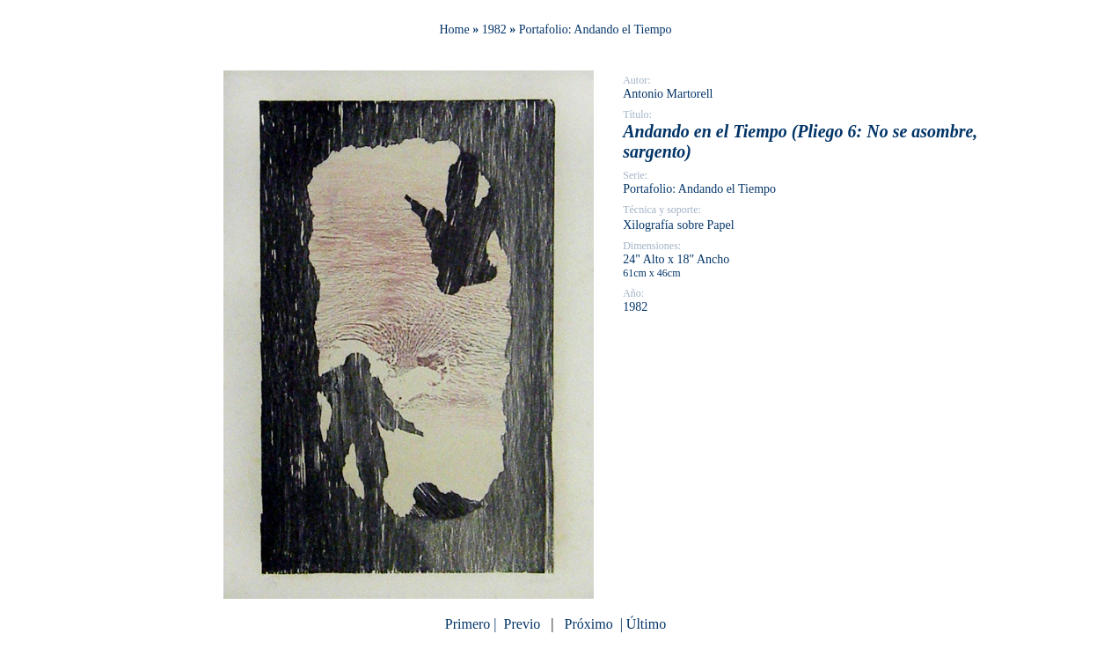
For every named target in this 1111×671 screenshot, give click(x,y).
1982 (494, 29)
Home (454, 29)
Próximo (589, 623)
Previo (522, 623)
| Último (642, 623)
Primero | (473, 623)
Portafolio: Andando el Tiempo (595, 29)
